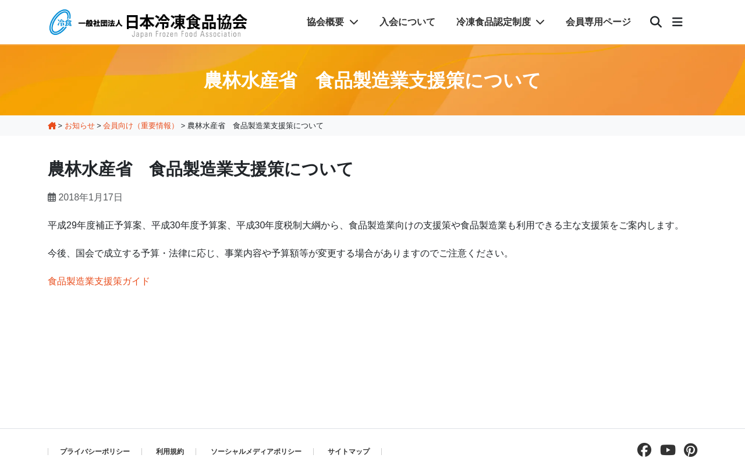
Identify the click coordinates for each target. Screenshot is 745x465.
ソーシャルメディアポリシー (256, 451)
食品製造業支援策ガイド (99, 281)
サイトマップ (349, 451)
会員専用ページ (598, 22)
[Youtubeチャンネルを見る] (665, 450)
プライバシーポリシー (95, 451)
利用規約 (170, 451)
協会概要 (332, 22)
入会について (407, 22)
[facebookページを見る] (641, 450)
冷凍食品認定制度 (500, 22)
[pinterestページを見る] (687, 450)
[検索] (656, 22)
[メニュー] (677, 22)
